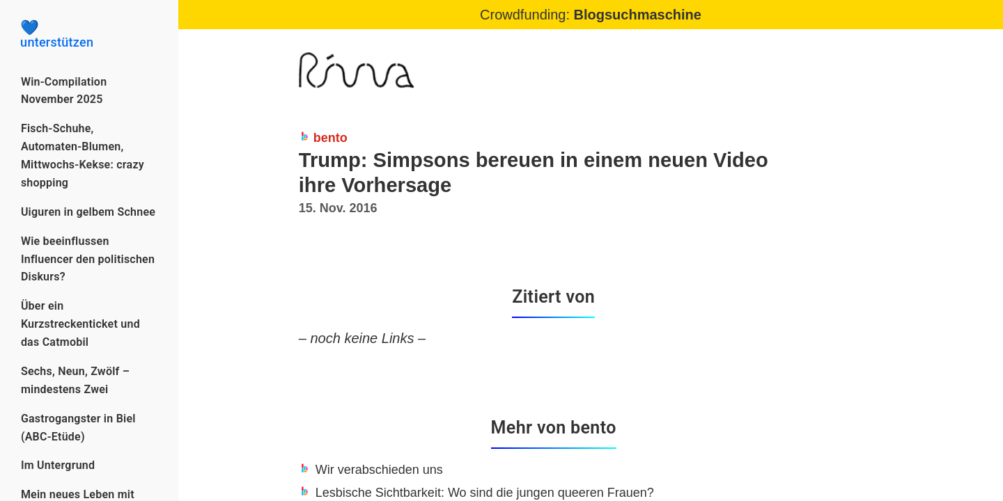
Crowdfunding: (590, 14)
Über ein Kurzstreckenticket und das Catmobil (80, 324)
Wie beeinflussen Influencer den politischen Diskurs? (88, 259)
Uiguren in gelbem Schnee (88, 211)
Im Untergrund (58, 465)
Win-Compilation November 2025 (64, 90)
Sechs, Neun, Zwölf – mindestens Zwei (75, 380)
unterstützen (89, 34)
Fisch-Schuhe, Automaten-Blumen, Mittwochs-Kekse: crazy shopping (82, 155)
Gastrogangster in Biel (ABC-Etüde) (78, 427)
